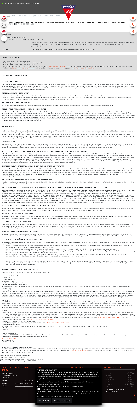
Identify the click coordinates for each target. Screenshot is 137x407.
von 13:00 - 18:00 (32, 3)
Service (81, 23)
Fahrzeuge (70, 23)
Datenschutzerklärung (71, 379)
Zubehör (90, 23)
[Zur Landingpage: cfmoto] (4, 28)
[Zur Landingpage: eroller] (4, 42)
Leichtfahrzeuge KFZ (55, 23)
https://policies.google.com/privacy (83, 72)
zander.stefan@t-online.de (79, 354)
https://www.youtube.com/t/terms (59, 70)
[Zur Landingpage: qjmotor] (4, 35)
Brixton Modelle (22, 23)
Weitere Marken (37, 23)
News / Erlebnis (118, 23)
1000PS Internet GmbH (9, 342)
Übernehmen (43, 401)
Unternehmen (103, 23)
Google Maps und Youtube (49, 389)
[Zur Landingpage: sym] (4, 22)
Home (11, 23)
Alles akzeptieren (62, 401)
